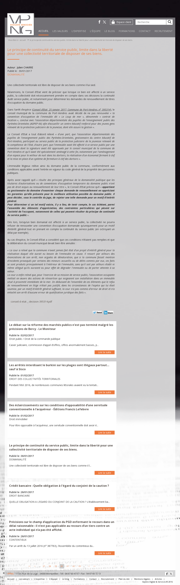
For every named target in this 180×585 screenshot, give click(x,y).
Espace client (124, 22)
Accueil (43, 31)
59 (56, 566)
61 (68, 566)
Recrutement (164, 31)
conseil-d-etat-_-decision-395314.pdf (31, 301)
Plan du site (124, 579)
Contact (145, 31)
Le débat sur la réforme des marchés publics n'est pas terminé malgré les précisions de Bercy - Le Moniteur (61, 327)
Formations (127, 31)
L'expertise (79, 31)
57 (44, 566)
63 (80, 566)
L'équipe (95, 31)
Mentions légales (142, 579)
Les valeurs (60, 31)
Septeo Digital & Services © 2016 (157, 581)
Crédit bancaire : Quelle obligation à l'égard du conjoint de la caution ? (59, 486)
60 (62, 566)
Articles (158, 579)
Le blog (109, 31)
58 (50, 566)
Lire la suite (104, 352)
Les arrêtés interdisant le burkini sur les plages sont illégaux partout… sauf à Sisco (59, 367)
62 (74, 566)
